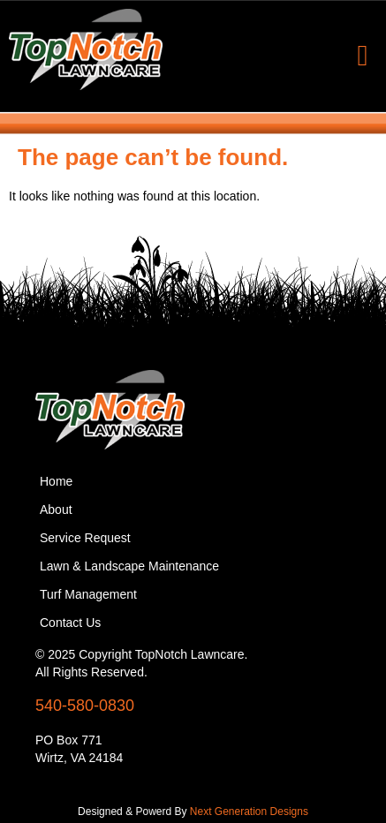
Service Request (85, 538)
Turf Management (88, 594)
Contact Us (70, 622)
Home (56, 481)
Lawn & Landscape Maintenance (129, 566)
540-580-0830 (84, 705)
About (56, 509)
